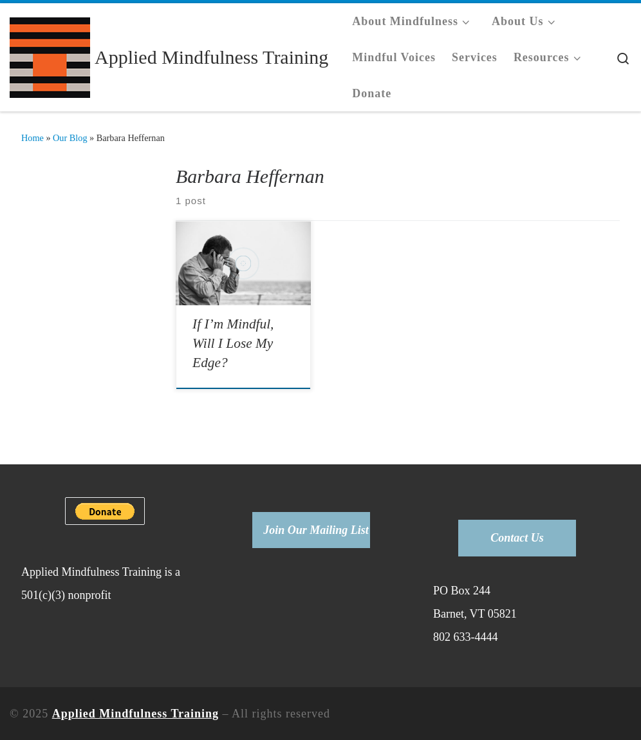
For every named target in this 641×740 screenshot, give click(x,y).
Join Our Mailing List (316, 530)
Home (32, 138)
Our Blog (70, 138)
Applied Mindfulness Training (135, 713)
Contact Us (517, 537)
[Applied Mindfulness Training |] (50, 55)
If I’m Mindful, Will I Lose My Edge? (233, 343)
